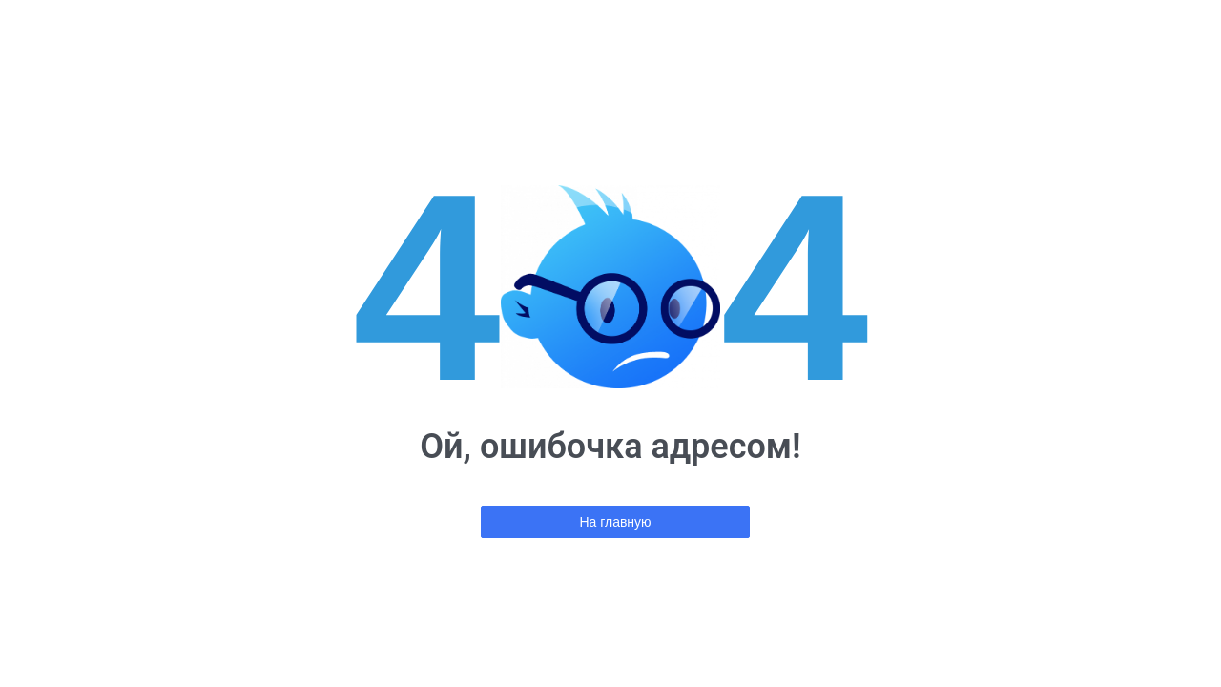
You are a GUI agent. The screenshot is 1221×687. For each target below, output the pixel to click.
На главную (615, 522)
